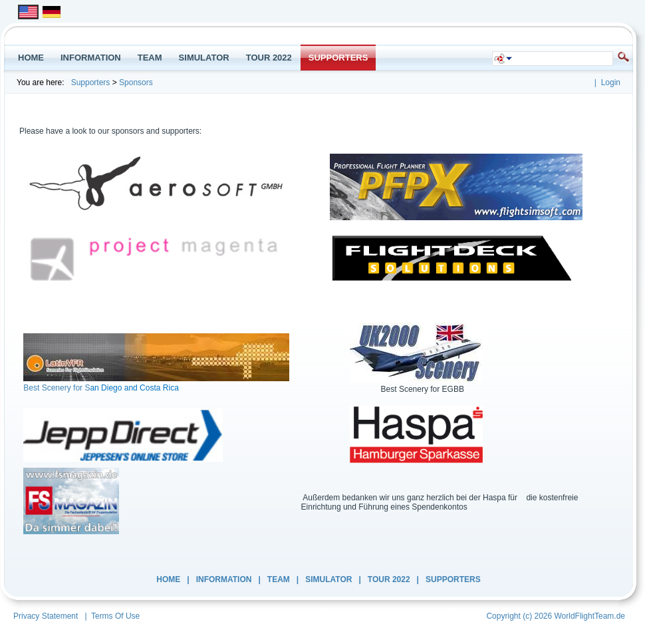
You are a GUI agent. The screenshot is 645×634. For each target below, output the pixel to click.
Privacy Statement (45, 616)
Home (168, 579)
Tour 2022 (389, 579)
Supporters (90, 82)
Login (610, 82)
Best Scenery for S (56, 388)
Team (278, 579)
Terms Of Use (115, 616)
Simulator (328, 579)
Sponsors (136, 82)
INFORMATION (224, 579)
